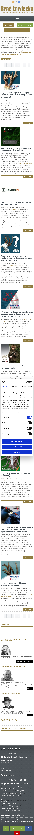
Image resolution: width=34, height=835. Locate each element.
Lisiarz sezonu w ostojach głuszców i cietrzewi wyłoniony (16, 367)
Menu (17, 18)
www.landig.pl (15, 209)
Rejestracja (24, 30)
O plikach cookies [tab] (26, 386)
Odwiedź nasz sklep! (24, 25)
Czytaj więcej (28, 123)
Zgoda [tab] (5, 386)
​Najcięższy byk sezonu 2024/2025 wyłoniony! (15, 474)
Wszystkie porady (21, 661)
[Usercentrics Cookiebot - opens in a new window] (24, 382)
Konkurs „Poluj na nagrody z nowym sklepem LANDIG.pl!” (17, 203)
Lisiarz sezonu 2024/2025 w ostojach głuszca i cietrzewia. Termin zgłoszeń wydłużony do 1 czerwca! (17, 529)
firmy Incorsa (21, 100)
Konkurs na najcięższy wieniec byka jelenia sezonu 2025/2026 (16, 149)
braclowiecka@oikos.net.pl (16, 757)
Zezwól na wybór (17, 447)
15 (24, 65)
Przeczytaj (29, 661)
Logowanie (9, 25)
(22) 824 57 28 (10, 753)
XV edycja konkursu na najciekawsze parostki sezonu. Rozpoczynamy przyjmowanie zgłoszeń (17, 314)
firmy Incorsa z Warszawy (17, 265)
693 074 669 (22, 780)
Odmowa (17, 452)
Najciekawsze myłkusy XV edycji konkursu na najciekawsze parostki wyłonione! (16, 94)
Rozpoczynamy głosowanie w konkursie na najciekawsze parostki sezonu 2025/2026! (16, 258)
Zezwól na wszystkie (17, 441)
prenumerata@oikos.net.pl (16, 783)
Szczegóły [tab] (14, 386)
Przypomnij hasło (11, 30)
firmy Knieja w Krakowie (25, 163)
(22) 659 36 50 (10, 780)
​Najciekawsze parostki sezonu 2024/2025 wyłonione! (14, 584)
